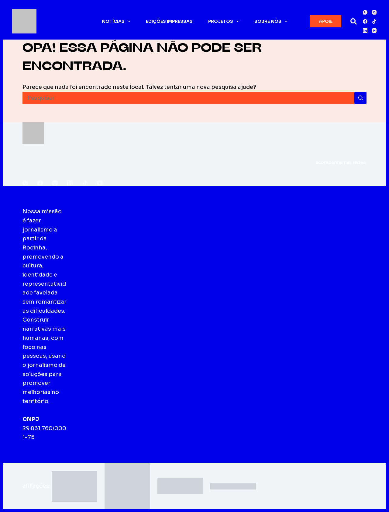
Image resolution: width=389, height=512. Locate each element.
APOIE (325, 21)
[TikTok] (374, 21)
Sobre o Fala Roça (94, 220)
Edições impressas (169, 21)
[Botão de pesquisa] (360, 98)
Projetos (224, 21)
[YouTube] (374, 30)
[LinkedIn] (365, 30)
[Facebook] (365, 21)
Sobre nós (272, 21)
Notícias (117, 21)
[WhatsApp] (365, 12)
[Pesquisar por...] (188, 98)
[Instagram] (374, 12)
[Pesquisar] (353, 21)
